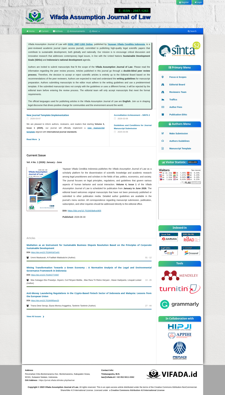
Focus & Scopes (174, 77)
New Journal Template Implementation (48, 115)
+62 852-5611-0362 (125, 377)
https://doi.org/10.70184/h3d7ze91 (45, 252)
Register (184, 2)
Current (44, 31)
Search (192, 31)
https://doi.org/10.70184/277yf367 (45, 275)
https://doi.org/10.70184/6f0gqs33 (45, 300)
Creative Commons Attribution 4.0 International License (137, 390)
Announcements (76, 31)
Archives (58, 31)
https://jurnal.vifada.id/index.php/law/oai (57, 380)
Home (31, 31)
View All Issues (34, 316)
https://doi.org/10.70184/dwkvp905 (84, 210)
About (93, 31)
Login (198, 2)
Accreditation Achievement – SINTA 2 (132, 115)
